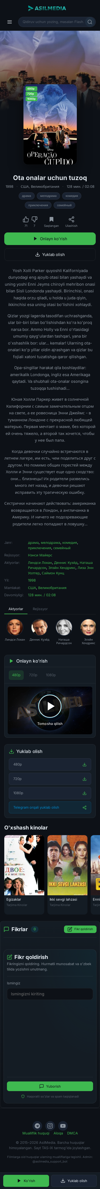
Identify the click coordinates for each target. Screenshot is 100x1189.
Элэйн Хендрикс (61, 567)
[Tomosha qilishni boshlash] (50, 710)
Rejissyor (40, 609)
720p (33, 675)
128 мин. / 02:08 (80, 186)
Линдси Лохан (40, 562)
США (25, 186)
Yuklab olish (50, 254)
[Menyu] (9, 22)
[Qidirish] (90, 22)
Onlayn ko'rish (50, 238)
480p (16, 675)
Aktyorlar (16, 609)
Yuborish (50, 1086)
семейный (64, 205)
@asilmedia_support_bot (50, 1161)
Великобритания (45, 186)
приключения (38, 205)
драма (26, 196)
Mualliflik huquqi (35, 1133)
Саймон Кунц (53, 573)
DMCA (72, 1133)
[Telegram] (37, 1126)
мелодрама (48, 196)
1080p (51, 675)
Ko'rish (26, 1180)
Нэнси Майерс (40, 555)
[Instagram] (50, 1126)
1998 (9, 186)
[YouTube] (63, 1126)
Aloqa (58, 1133)
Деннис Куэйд (66, 562)
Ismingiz (13, 983)
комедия (72, 196)
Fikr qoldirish (80, 929)
